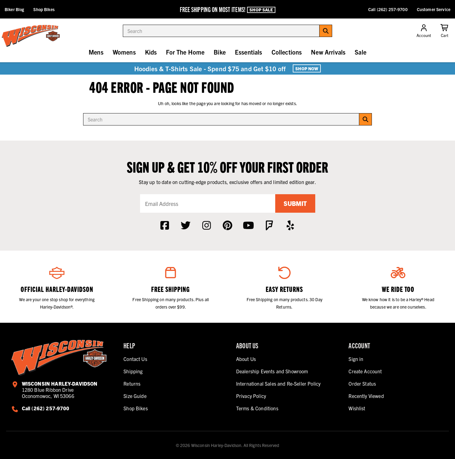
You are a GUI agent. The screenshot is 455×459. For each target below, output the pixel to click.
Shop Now (306, 68)
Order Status (362, 383)
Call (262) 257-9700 (388, 9)
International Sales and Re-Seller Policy (278, 383)
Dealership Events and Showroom (272, 371)
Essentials (248, 52)
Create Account (365, 371)
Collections (287, 52)
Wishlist (356, 408)
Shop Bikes (43, 9)
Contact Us (135, 359)
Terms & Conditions (257, 408)
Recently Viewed (366, 396)
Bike (220, 52)
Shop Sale (261, 9)
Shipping (133, 371)
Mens (96, 52)
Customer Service (433, 9)
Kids (151, 52)
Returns (131, 383)
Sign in (355, 359)
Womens (124, 52)
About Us (246, 359)
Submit (295, 203)
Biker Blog (14, 9)
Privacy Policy (251, 396)
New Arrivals (328, 52)
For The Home (185, 52)
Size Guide (135, 396)
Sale (360, 52)
